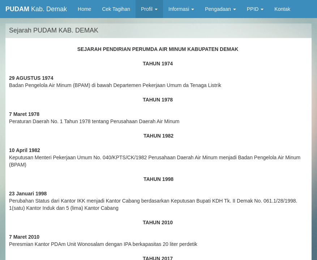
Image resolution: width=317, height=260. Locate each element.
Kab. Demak (36, 9)
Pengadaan (220, 9)
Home (87, 8)
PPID (255, 9)
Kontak (282, 9)
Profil (149, 9)
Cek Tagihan (116, 9)
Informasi (181, 9)
